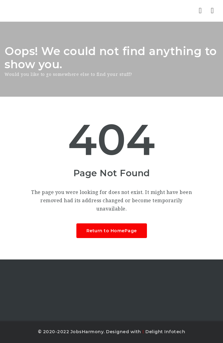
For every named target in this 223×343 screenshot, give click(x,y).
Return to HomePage (111, 230)
